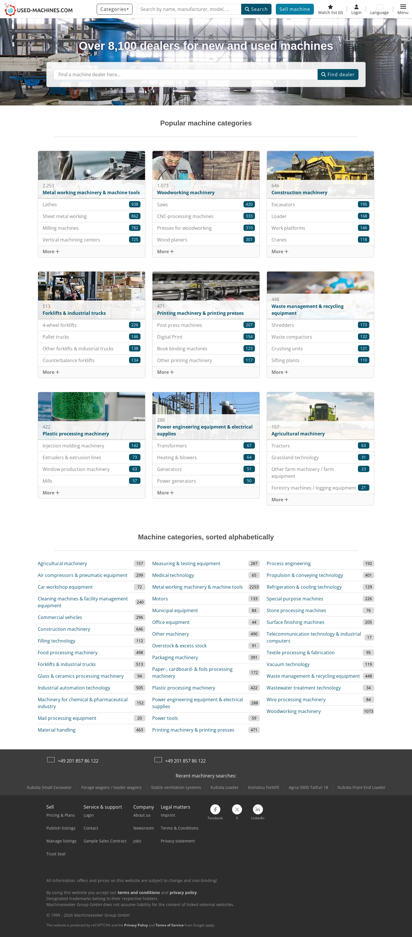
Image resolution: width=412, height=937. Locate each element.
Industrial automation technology (74, 688)
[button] (403, 9)
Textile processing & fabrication (301, 652)
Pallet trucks (91, 336)
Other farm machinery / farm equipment (320, 472)
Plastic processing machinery (183, 688)
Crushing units (320, 348)
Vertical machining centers (91, 239)
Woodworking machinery (294, 711)
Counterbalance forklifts (91, 360)
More (51, 251)
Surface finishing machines (295, 622)
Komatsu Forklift (263, 787)
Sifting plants (320, 360)
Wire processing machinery (296, 699)
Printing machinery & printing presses (193, 730)
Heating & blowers (206, 457)
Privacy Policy (136, 925)
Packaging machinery (175, 657)
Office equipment (171, 622)
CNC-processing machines (206, 216)
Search (256, 9)
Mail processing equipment (67, 718)
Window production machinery (91, 469)
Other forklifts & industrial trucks (91, 348)
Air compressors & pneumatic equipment (82, 575)
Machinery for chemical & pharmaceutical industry (83, 703)
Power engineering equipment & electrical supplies (197, 703)
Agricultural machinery (62, 563)
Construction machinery (64, 629)
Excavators (320, 204)
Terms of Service (170, 925)
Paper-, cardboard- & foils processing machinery (192, 672)
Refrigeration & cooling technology (304, 587)
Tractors (320, 445)
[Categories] (114, 9)
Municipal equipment (175, 610)
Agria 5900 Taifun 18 (308, 787)
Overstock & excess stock (179, 646)
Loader (320, 216)
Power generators (206, 481)
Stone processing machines (296, 610)
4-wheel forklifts (91, 325)
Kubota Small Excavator (49, 787)
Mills (91, 481)
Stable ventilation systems (176, 787)
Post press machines (206, 325)
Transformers (206, 445)
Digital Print (206, 336)
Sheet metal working (91, 216)
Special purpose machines (295, 599)
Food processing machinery (68, 652)
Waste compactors (320, 336)
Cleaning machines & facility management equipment (83, 602)
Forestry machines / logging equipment (320, 487)
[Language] (379, 9)
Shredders (320, 325)
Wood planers (206, 239)
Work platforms (320, 228)
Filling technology (56, 641)
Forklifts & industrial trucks (67, 664)
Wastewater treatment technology (304, 688)
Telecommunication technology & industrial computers (314, 637)
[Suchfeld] (186, 74)
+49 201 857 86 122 (78, 761)
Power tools (165, 718)
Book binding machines (206, 348)
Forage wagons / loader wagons (111, 787)
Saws (206, 204)
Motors (160, 599)
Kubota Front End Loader (361, 787)
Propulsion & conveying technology (305, 575)
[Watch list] (330, 9)
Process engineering (289, 563)
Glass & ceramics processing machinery (81, 676)
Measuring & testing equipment (186, 563)
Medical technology (173, 575)
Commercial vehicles (60, 617)
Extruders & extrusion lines (91, 457)
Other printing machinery (206, 360)
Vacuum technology (288, 664)
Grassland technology (320, 457)
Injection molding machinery (91, 445)
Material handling (57, 730)
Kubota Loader (225, 787)
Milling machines (91, 228)
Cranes (320, 239)
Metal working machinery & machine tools (197, 587)
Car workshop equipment (65, 587)
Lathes (91, 204)
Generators (206, 469)
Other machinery (170, 634)
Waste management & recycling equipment (313, 676)
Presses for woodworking (206, 228)
